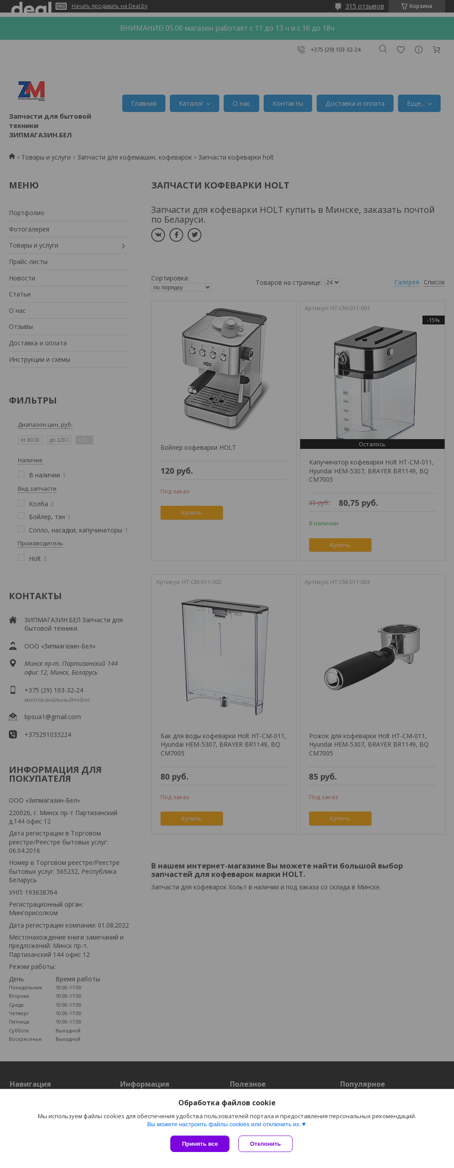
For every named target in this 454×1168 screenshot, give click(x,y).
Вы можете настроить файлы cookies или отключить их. (224, 1124)
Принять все (200, 1143)
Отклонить (265, 1143)
